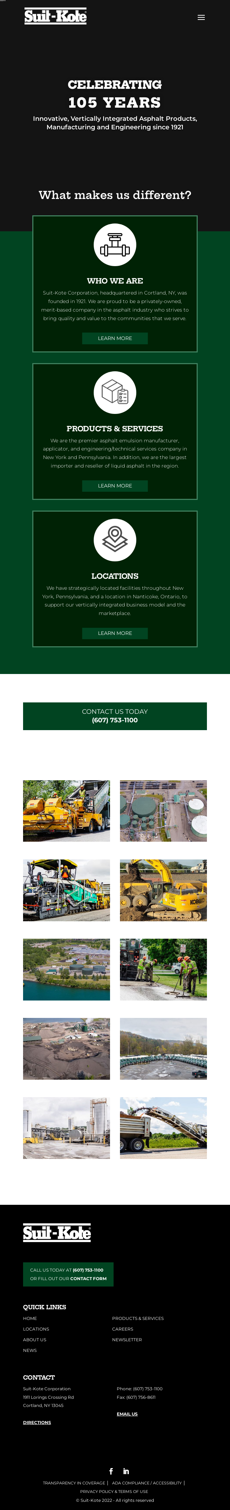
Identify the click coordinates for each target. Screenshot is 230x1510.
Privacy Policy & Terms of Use (114, 1491)
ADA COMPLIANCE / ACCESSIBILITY (146, 1483)
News (30, 1350)
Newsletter (127, 1339)
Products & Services (138, 1318)
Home (30, 1318)
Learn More (115, 338)
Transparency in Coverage (74, 1483)
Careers (122, 1329)
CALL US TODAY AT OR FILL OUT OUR (68, 1274)
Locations (36, 1329)
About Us (34, 1339)
